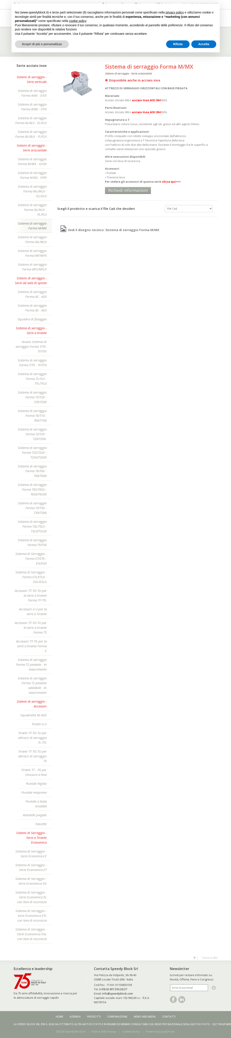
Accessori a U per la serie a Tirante (33, 611)
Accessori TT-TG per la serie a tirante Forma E (31, 646)
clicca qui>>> (171, 182)
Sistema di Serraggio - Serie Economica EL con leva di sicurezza (31, 897)
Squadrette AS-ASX (33, 715)
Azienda (75, 1016)
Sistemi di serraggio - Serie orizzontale (32, 147)
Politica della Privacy (103, 1031)
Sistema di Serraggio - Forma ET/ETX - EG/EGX (31, 558)
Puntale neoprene (34, 792)
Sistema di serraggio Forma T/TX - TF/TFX (32, 362)
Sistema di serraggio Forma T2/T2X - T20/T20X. (32, 434)
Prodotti (94, 1016)
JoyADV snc (168, 1031)
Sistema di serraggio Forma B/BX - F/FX (32, 106)
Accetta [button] (203, 44)
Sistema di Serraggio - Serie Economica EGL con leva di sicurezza (31, 934)
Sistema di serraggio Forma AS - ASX (32, 294)
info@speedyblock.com (117, 993)
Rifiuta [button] (178, 44)
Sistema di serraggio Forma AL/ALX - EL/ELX (31, 120)
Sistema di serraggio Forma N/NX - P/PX (32, 175)
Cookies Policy (131, 1031)
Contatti (168, 1016)
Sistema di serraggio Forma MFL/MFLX (32, 266)
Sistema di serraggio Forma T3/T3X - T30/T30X (32, 508)
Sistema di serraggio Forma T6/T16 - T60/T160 (32, 415)
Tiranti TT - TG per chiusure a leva (34, 772)
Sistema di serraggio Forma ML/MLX (32, 239)
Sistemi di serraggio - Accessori (32, 703)
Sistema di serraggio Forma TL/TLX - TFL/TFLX (32, 379)
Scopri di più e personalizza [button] (42, 44)
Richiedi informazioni (128, 190)
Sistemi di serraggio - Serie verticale (32, 79)
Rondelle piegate (35, 815)
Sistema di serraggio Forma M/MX (32, 225)
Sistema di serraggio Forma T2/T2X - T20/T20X (32, 397)
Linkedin (181, 999)
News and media (145, 1016)
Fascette (41, 824)
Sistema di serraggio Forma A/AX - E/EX (32, 93)
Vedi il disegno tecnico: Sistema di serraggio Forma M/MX (110, 230)
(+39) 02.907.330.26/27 (113, 989)
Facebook (173, 999)
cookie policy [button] (77, 21)
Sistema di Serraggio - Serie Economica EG (31, 881)
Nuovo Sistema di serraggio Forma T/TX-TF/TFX (31, 346)
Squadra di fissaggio (32, 319)
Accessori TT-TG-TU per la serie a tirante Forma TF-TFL (31, 595)
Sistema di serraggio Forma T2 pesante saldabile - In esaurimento (32, 685)
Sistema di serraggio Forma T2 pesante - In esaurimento (31, 664)
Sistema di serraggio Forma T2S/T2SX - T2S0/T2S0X (32, 452)
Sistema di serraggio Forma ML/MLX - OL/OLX (32, 191)
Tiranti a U (39, 724)
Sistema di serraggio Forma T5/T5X (32, 542)
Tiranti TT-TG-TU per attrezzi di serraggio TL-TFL (32, 738)
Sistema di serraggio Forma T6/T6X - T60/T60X (32, 471)
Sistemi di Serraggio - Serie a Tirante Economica (31, 837)
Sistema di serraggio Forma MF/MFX (32, 253)
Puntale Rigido (36, 783)
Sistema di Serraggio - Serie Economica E (31, 853)
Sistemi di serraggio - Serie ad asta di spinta (31, 280)
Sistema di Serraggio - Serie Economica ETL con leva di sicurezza (31, 915)
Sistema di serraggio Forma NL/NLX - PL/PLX (32, 210)
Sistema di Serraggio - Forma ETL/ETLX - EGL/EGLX (31, 577)
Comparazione (117, 1016)
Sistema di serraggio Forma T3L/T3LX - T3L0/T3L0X (32, 526)
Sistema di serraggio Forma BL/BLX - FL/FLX (31, 134)
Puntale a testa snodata (36, 803)
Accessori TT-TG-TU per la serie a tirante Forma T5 (31, 627)
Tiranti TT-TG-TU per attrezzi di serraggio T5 (32, 756)
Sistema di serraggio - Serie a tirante (31, 330)
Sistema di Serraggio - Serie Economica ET (31, 867)
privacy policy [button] (174, 12)
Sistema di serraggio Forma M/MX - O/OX (32, 161)
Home (59, 1016)
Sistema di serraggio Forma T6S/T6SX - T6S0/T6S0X (32, 489)
